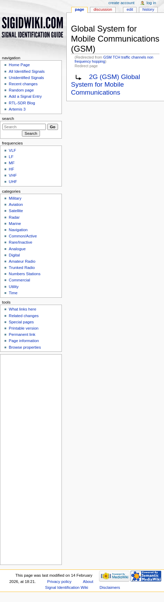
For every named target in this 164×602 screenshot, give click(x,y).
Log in (151, 3)
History (148, 9)
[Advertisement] (30, 458)
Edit (129, 9)
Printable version (23, 328)
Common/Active (23, 236)
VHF (13, 175)
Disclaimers (110, 587)
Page (79, 9)
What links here (22, 309)
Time (13, 293)
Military (15, 198)
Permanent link (22, 334)
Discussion (102, 9)
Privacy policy (59, 581)
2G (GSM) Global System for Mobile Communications (105, 84)
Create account (121, 3)
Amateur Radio (22, 261)
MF (12, 163)
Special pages (21, 322)
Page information (24, 341)
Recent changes (23, 84)
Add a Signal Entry (25, 96)
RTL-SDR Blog (22, 103)
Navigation (18, 230)
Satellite (16, 211)
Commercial (19, 280)
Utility (13, 287)
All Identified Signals (26, 71)
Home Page (19, 65)
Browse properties (25, 347)
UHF (13, 182)
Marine (15, 223)
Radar (14, 217)
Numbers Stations (24, 274)
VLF (12, 150)
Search (8, 118)
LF (11, 157)
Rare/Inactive (20, 242)
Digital (14, 255)
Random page (21, 90)
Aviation (16, 204)
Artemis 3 (17, 109)
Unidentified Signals (26, 78)
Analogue (17, 249)
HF (11, 169)
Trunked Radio (22, 267)
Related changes (24, 316)
